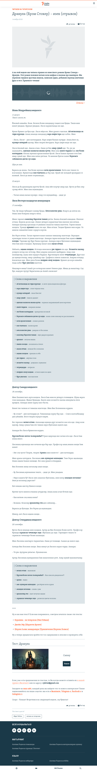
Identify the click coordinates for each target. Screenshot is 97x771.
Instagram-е (17, 694)
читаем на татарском (22, 9)
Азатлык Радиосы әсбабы (58, 761)
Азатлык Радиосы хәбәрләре (22, 761)
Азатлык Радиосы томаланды (23, 744)
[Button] (70, 24)
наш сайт (27, 689)
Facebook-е (76, 692)
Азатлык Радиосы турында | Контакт (26, 748)
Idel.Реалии (58, 768)
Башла (66, 664)
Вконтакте (55, 692)
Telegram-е (66, 692)
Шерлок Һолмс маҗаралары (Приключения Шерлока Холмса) (42, 629)
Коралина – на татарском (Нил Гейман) (32, 620)
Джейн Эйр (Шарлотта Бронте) (28, 625)
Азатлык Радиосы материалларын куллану (65, 744)
